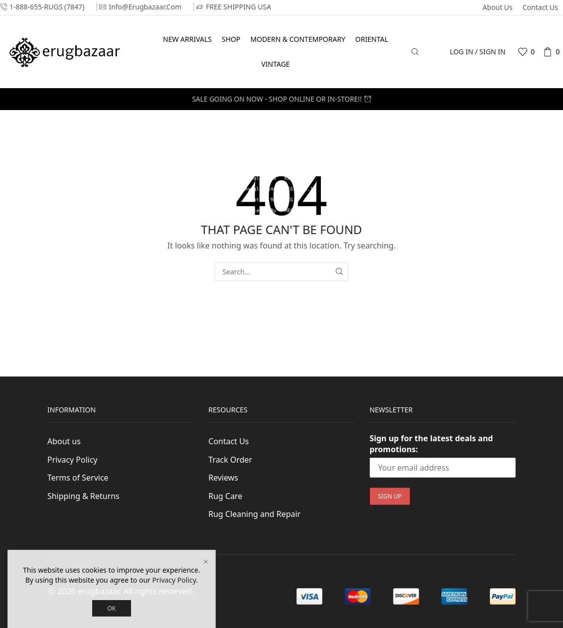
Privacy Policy (72, 459)
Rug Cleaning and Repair (254, 513)
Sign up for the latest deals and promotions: (431, 444)
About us (497, 7)
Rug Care (225, 496)
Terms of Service (78, 477)
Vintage (275, 64)
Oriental (371, 39)
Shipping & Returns (83, 496)
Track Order (230, 459)
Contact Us (540, 7)
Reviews (223, 477)
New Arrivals (187, 39)
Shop (231, 39)
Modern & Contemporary (297, 39)
